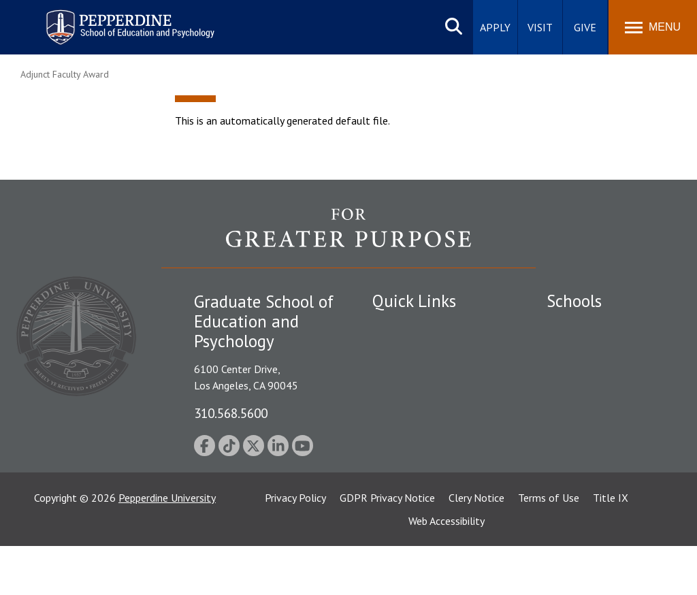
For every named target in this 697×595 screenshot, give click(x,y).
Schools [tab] (574, 301)
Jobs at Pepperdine (414, 397)
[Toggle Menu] (653, 27)
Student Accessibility (419, 350)
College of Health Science (606, 473)
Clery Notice (476, 546)
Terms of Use (548, 546)
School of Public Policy (599, 450)
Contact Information (420, 421)
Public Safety (402, 327)
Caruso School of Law (597, 350)
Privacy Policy (295, 546)
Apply (495, 27)
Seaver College (581, 327)
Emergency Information (426, 374)
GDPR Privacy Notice (387, 546)
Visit (540, 27)
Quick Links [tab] (414, 301)
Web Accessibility (446, 570)
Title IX (610, 546)
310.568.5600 (231, 412)
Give (585, 27)
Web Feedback (404, 492)
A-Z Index (394, 445)
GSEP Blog (396, 469)
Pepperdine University (167, 546)
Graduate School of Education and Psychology (606, 419)
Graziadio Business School (606, 374)
